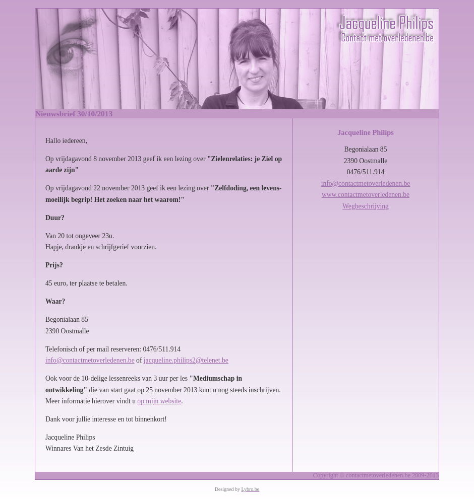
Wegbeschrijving (365, 206)
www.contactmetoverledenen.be (365, 194)
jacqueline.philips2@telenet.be (186, 360)
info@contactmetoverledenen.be (90, 360)
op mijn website (159, 401)
